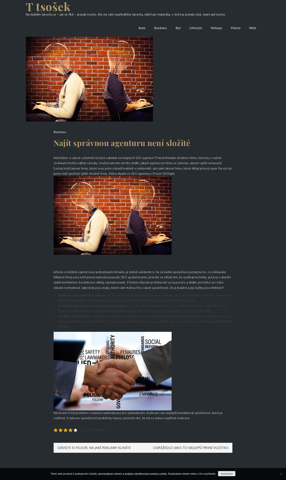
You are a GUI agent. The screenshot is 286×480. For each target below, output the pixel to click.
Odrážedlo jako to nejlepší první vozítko (190, 448)
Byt (178, 28)
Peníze (236, 28)
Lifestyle (195, 28)
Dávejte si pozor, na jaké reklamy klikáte (94, 448)
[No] (281, 474)
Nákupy (216, 28)
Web (252, 28)
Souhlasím (227, 473)
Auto (142, 28)
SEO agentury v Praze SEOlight (153, 173)
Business (160, 28)
